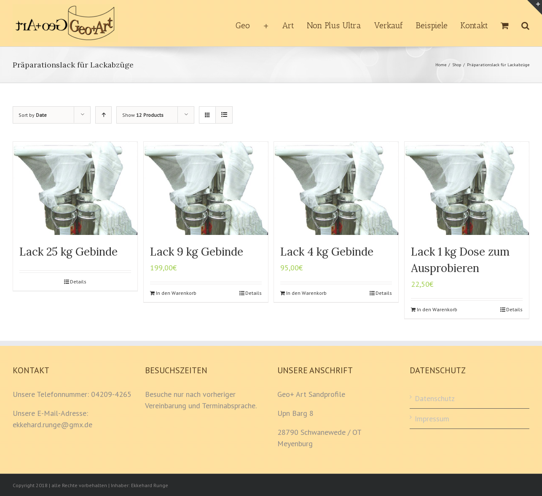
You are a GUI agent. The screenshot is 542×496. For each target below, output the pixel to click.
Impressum (432, 418)
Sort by (33, 115)
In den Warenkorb (176, 293)
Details (78, 281)
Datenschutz (435, 398)
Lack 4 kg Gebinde (326, 252)
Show (143, 115)
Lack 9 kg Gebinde (196, 252)
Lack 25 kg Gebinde (68, 252)
